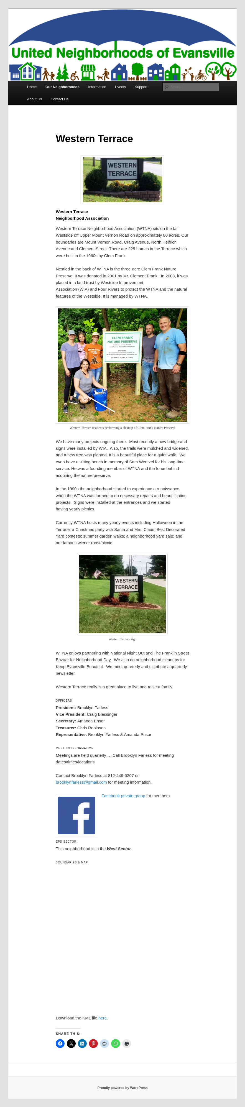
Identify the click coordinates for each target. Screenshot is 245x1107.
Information (97, 87)
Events (120, 87)
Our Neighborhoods (62, 87)
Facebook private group (123, 795)
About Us (34, 99)
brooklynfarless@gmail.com (81, 782)
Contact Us (59, 99)
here (102, 1018)
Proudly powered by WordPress (122, 1088)
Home (32, 87)
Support (141, 87)
